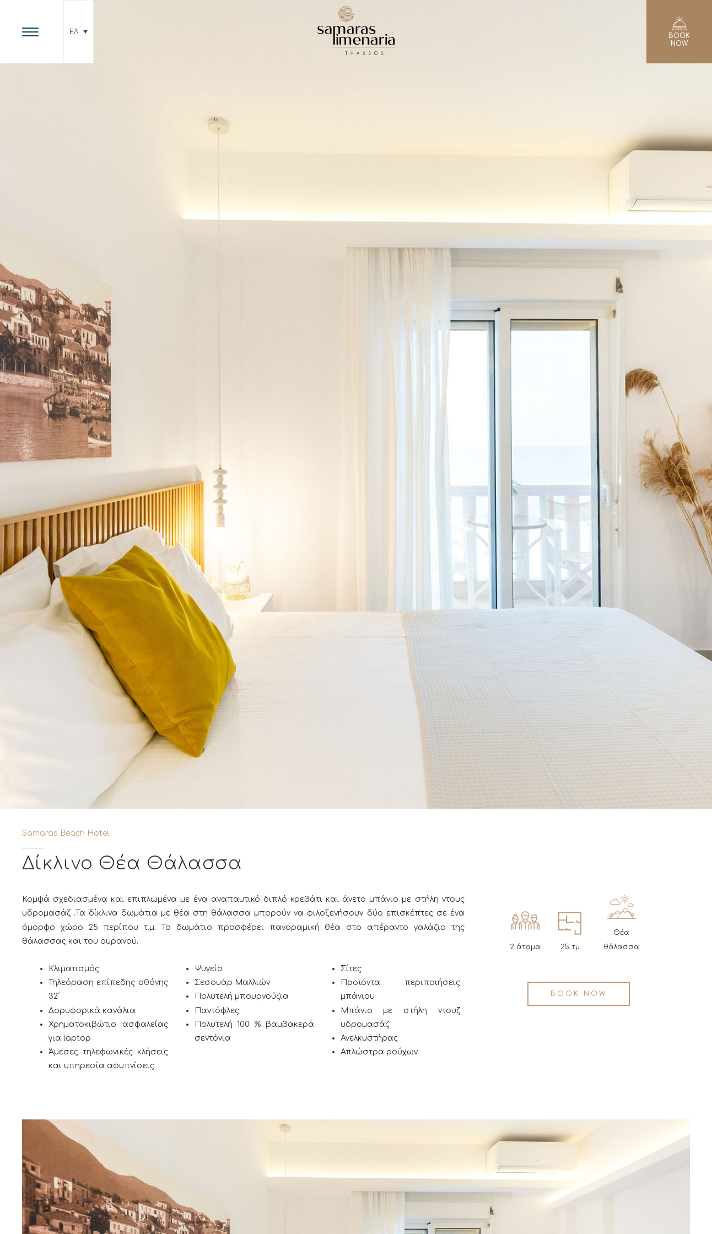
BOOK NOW (579, 994)
